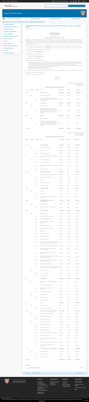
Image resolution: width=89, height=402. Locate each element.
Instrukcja (14, 1)
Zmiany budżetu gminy (23, 21)
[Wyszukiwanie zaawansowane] (56, 6)
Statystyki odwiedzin (66, 384)
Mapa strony (6, 1)
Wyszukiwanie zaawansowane (78, 5)
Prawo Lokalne (13, 21)
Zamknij (86, 400)
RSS (84, 1)
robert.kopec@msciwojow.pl (42, 390)
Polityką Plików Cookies (38, 399)
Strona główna (5, 21)
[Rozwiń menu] (20, 27)
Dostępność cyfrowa (66, 386)
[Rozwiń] (24, 18)
